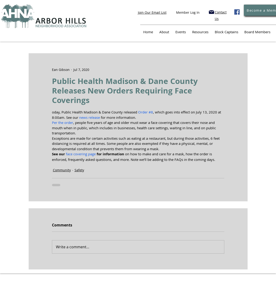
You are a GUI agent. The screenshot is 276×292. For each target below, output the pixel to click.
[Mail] (211, 12)
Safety (79, 170)
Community (62, 170)
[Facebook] (237, 12)
